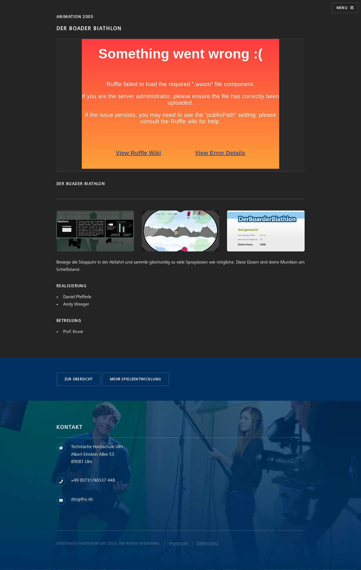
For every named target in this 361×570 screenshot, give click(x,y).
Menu (341, 8)
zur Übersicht (79, 379)
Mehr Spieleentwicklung (135, 379)
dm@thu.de (82, 499)
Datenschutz (207, 543)
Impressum (178, 543)
